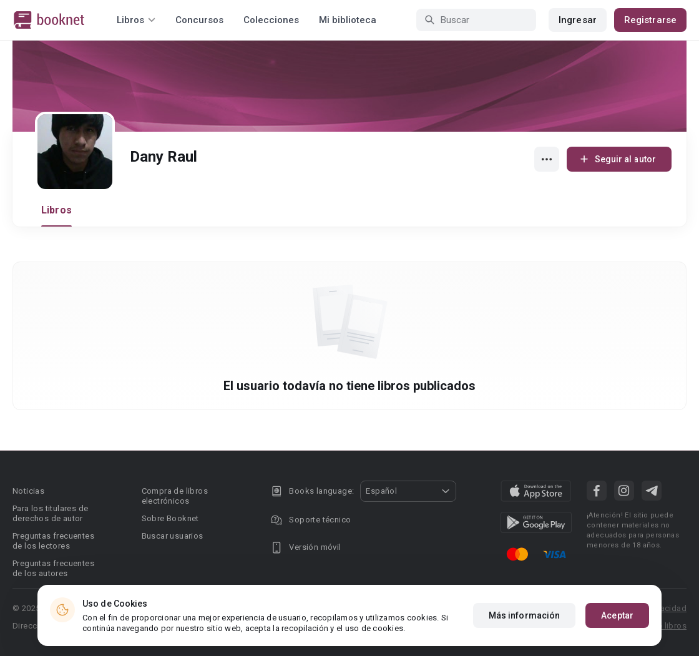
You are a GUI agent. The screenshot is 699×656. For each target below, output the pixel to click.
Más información (524, 615)
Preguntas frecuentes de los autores (53, 568)
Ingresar (578, 20)
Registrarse (650, 20)
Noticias (28, 491)
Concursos (199, 20)
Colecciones (271, 20)
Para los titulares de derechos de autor (50, 513)
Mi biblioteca (347, 20)
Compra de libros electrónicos (175, 496)
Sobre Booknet (170, 518)
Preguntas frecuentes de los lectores (53, 541)
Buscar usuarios (172, 536)
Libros (56, 210)
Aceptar (617, 615)
